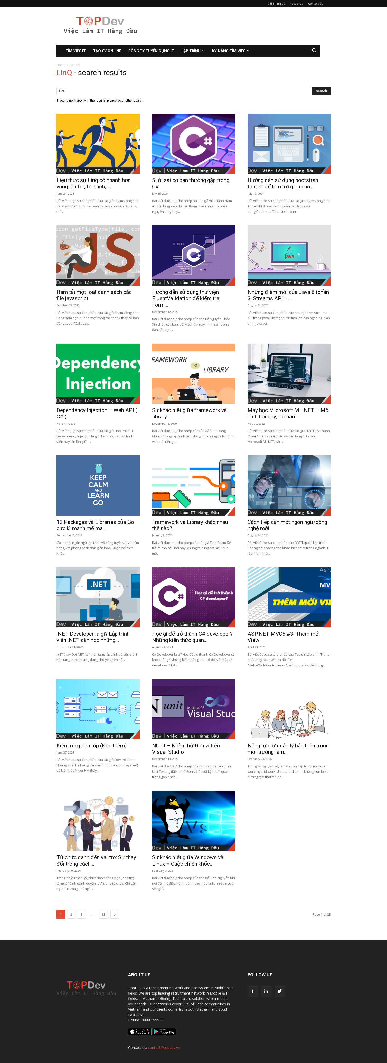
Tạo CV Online (107, 50)
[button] (314, 51)
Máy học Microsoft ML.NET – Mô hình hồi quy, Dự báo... (288, 413)
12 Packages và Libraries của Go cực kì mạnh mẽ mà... (95, 525)
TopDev (134, 987)
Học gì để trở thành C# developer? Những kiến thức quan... (192, 637)
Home (60, 65)
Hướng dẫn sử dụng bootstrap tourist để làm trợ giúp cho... (283, 183)
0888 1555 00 (276, 3)
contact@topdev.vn (164, 1047)
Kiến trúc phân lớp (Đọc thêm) (91, 746)
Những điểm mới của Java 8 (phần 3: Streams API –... (288, 295)
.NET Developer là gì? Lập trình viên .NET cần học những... (93, 637)
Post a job (296, 3)
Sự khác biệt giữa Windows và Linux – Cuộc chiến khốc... (187, 860)
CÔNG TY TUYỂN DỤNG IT (151, 50)
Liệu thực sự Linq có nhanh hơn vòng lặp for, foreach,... (93, 183)
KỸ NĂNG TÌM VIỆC (230, 50)
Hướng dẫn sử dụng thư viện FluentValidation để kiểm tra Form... (185, 298)
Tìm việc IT (75, 50)
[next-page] (114, 914)
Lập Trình (193, 50)
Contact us (315, 3)
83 (103, 914)
